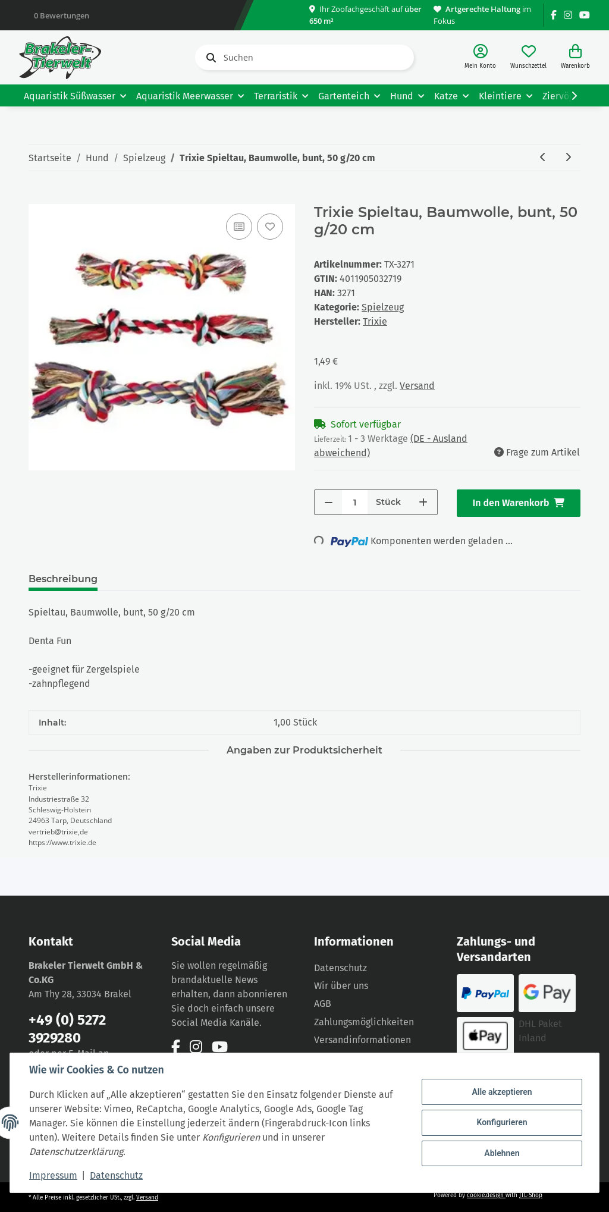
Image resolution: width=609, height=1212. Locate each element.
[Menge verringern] (329, 502)
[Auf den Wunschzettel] (270, 226)
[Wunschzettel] (528, 57)
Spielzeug (383, 307)
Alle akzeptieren (502, 1092)
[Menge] (355, 502)
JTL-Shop (530, 1195)
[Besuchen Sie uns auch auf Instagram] (568, 15)
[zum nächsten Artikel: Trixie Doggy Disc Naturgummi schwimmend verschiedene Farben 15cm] (567, 158)
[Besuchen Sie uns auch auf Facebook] (554, 15)
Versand (417, 385)
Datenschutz (340, 968)
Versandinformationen (362, 1039)
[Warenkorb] (575, 57)
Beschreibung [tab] (63, 579)
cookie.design (486, 1195)
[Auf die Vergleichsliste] (239, 226)
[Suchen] (304, 57)
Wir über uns (341, 985)
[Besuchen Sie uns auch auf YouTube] (584, 15)
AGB (322, 1003)
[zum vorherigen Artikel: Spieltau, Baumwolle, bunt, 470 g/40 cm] (542, 158)
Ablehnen (501, 1153)
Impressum (53, 1175)
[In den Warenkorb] (38, 197)
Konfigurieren (501, 1122)
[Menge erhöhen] (423, 502)
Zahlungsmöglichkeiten (364, 1022)
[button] (480, 57)
